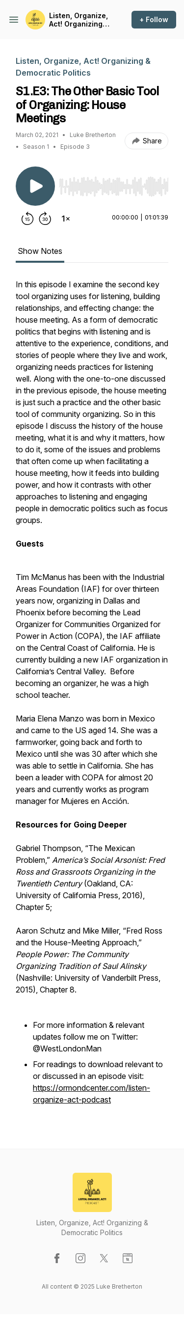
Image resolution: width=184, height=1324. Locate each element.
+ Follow (153, 19)
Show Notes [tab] (40, 251)
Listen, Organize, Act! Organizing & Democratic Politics (79, 19)
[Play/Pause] (35, 186)
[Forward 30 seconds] (45, 218)
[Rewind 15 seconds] (27, 218)
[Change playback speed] (66, 218)
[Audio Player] (113, 183)
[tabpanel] (92, 697)
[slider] (113, 186)
